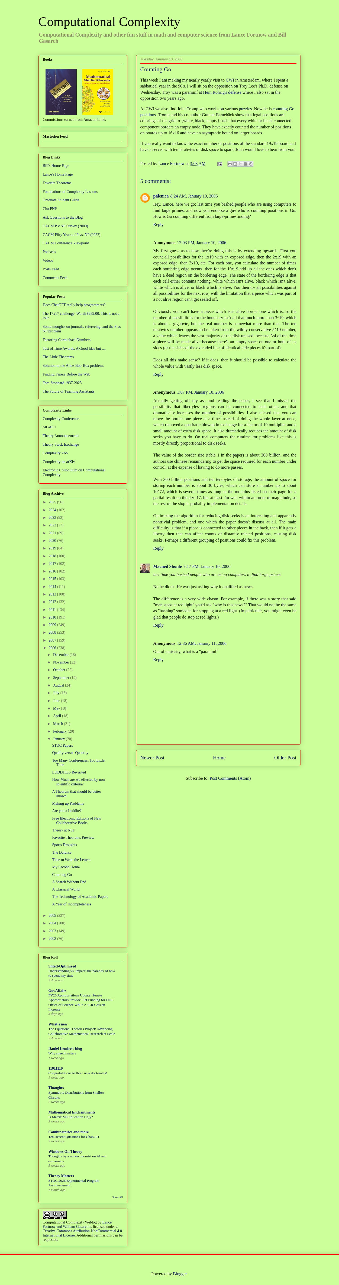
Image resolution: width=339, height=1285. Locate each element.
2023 (53, 518)
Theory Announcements (61, 436)
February (60, 731)
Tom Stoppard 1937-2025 (62, 383)
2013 (53, 594)
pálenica (161, 196)
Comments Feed (55, 278)
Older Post (285, 757)
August (59, 685)
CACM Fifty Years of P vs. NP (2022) (72, 235)
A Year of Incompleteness (71, 904)
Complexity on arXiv (59, 462)
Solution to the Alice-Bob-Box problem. (73, 366)
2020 (53, 541)
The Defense (61, 852)
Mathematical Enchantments (72, 1112)
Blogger (180, 1273)
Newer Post (152, 757)
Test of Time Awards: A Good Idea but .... (74, 349)
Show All (117, 1197)
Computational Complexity (109, 21)
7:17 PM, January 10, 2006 (206, 566)
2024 (53, 510)
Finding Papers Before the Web (66, 374)
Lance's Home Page (58, 174)
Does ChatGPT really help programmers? (74, 305)
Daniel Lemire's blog (65, 1049)
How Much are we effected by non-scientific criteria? (79, 782)
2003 (53, 931)
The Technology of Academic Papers (80, 897)
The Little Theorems (58, 357)
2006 (53, 648)
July (56, 693)
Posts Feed (51, 269)
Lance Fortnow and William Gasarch (77, 1224)
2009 (53, 625)
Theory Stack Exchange (61, 444)
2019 (53, 548)
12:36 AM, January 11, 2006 (202, 643)
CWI (230, 80)
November (61, 662)
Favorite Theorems (57, 183)
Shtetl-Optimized (62, 966)
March (58, 724)
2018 (53, 556)
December (61, 655)
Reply (158, 224)
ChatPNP (50, 209)
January (59, 739)
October (59, 670)
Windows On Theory (65, 1152)
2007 (53, 640)
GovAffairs (58, 991)
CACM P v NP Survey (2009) (65, 226)
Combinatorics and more (69, 1132)
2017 (53, 564)
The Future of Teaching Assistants (69, 391)
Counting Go (62, 875)
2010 (53, 617)
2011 (53, 610)
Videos (48, 260)
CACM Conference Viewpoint (66, 243)
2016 (53, 571)
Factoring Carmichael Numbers (67, 340)
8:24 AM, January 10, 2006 (194, 196)
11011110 (56, 1068)
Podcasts (49, 252)
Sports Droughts (64, 845)
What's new (58, 1024)
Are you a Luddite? (66, 811)
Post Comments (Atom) (230, 778)
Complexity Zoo (55, 453)
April (57, 716)
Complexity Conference (61, 419)
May (57, 708)
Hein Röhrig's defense (222, 92)
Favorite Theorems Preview (73, 838)
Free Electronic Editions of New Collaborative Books (76, 820)
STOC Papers (62, 745)
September (61, 678)
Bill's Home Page (56, 166)
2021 (53, 533)
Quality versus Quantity (70, 753)
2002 (53, 939)
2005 (53, 916)
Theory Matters (61, 1176)
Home (219, 757)
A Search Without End (69, 882)
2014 (53, 587)
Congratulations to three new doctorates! (78, 1073)
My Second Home (66, 867)
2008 (53, 632)
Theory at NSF (63, 830)
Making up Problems (68, 803)
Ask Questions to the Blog (63, 217)
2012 (53, 602)
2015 (53, 579)
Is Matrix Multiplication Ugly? (71, 1117)
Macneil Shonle (167, 566)
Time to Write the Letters (71, 860)
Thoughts (56, 1088)
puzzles (245, 108)
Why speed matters (62, 1053)
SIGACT (50, 427)
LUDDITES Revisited (69, 772)
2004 (53, 923)
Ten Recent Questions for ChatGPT (74, 1137)
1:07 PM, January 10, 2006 (200, 392)
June (57, 701)
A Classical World (65, 889)
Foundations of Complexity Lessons (70, 192)
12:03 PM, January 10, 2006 (201, 242)
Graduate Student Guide (61, 200)
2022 (53, 525)
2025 (53, 502)
